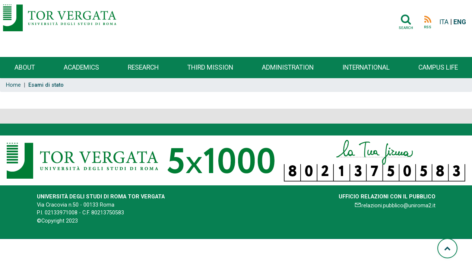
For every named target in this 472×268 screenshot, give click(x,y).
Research (143, 67)
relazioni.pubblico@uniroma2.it (398, 205)
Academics (81, 67)
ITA (444, 22)
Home (13, 85)
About (25, 67)
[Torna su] (447, 248)
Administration (288, 67)
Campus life (438, 67)
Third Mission (210, 67)
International (366, 67)
